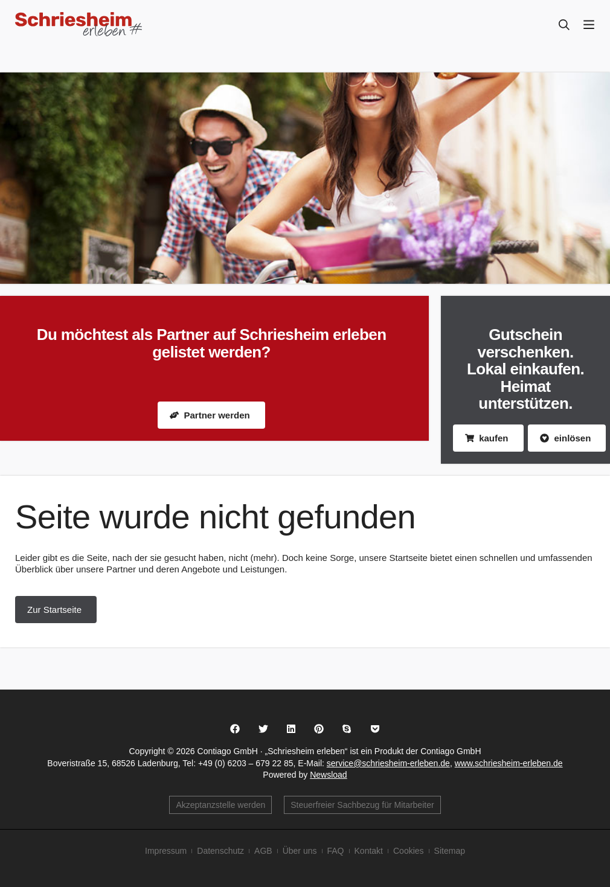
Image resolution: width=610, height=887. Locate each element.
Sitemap (449, 851)
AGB (263, 851)
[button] (235, 728)
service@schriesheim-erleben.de (388, 763)
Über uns (300, 851)
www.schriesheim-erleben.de (509, 763)
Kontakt (369, 851)
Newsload (328, 775)
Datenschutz (220, 851)
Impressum (166, 851)
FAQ (335, 851)
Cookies (408, 851)
